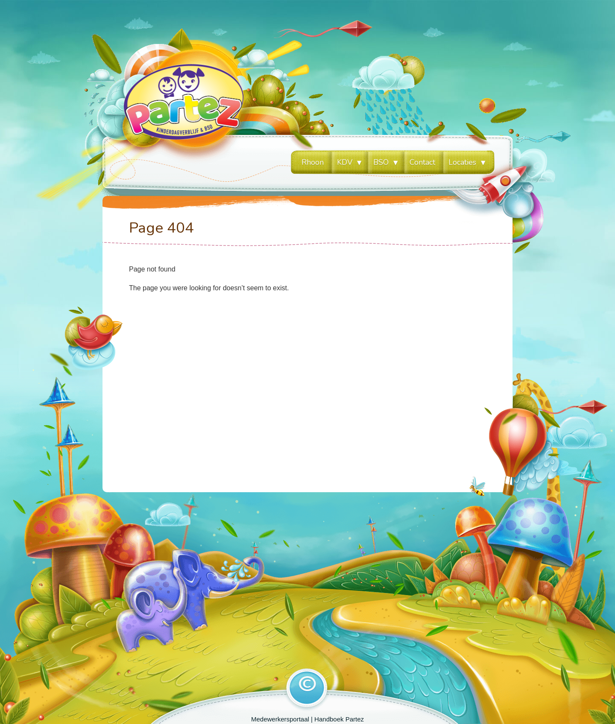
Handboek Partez (339, 719)
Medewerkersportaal (280, 719)
